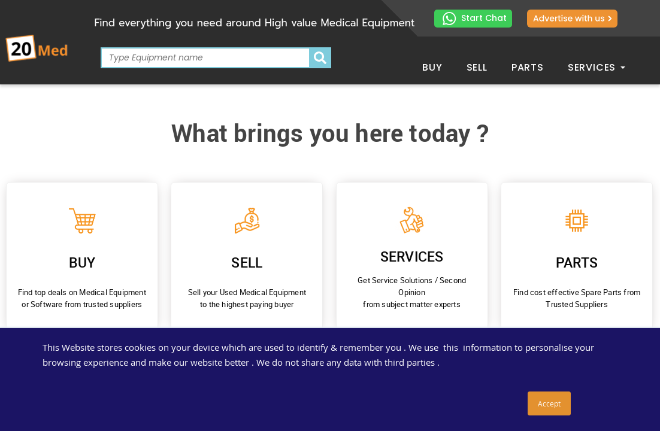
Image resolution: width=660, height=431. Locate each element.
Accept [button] (549, 403)
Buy (432, 67)
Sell (477, 67)
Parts (527, 67)
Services (596, 67)
